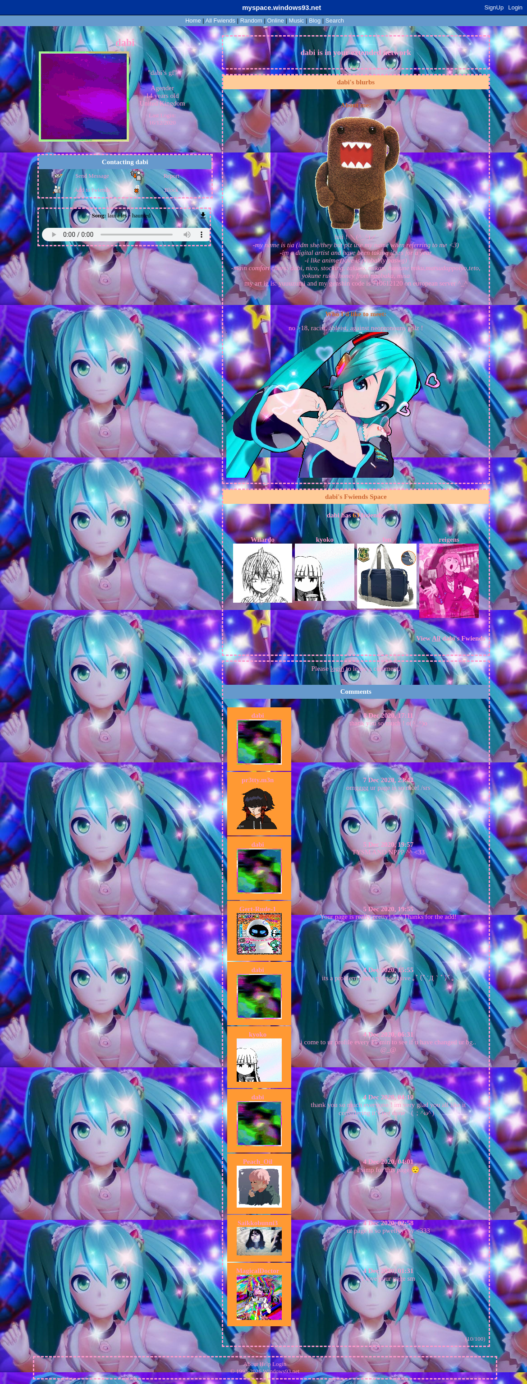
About (250, 1364)
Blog (315, 20)
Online (275, 20)
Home (193, 20)
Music (296, 20)
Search (334, 20)
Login (515, 7)
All (220, 20)
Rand (251, 20)
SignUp (494, 7)
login (337, 668)
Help (265, 1364)
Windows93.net (281, 1371)
